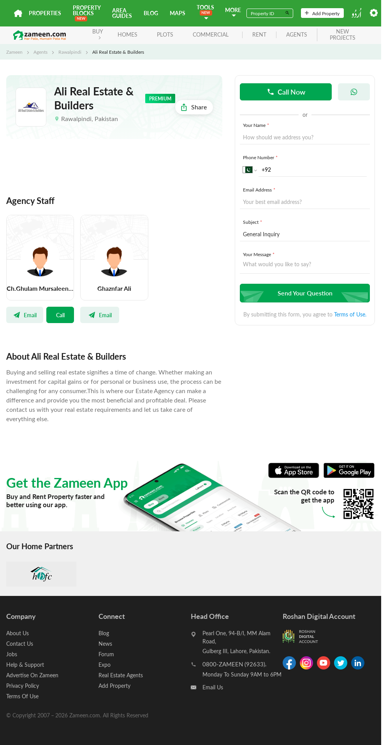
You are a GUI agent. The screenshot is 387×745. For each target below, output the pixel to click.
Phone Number (261, 157)
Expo (105, 664)
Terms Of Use (22, 696)
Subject (253, 222)
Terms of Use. (350, 314)
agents (296, 35)
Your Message (259, 254)
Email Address (260, 189)
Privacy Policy (22, 685)
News (105, 643)
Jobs (11, 654)
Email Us (212, 687)
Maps (177, 13)
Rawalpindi (69, 52)
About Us (17, 633)
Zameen (14, 52)
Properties (45, 13)
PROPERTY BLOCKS (86, 12)
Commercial (211, 34)
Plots (165, 34)
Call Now (286, 92)
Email (25, 315)
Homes (127, 34)
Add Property (322, 13)
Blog (151, 13)
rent (259, 35)
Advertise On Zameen (32, 675)
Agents (40, 52)
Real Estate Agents (121, 675)
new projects (342, 35)
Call (60, 315)
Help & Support (25, 664)
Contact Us (19, 643)
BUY (97, 34)
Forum (106, 654)
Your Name (257, 125)
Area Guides (122, 13)
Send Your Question (304, 293)
